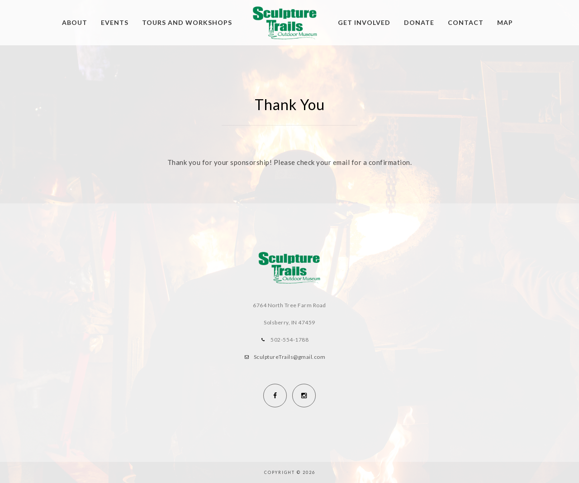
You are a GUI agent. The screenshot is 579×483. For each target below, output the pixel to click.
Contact (466, 22)
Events (114, 22)
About (74, 22)
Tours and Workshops (187, 22)
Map (505, 22)
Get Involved (364, 22)
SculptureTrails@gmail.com (290, 356)
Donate (419, 22)
